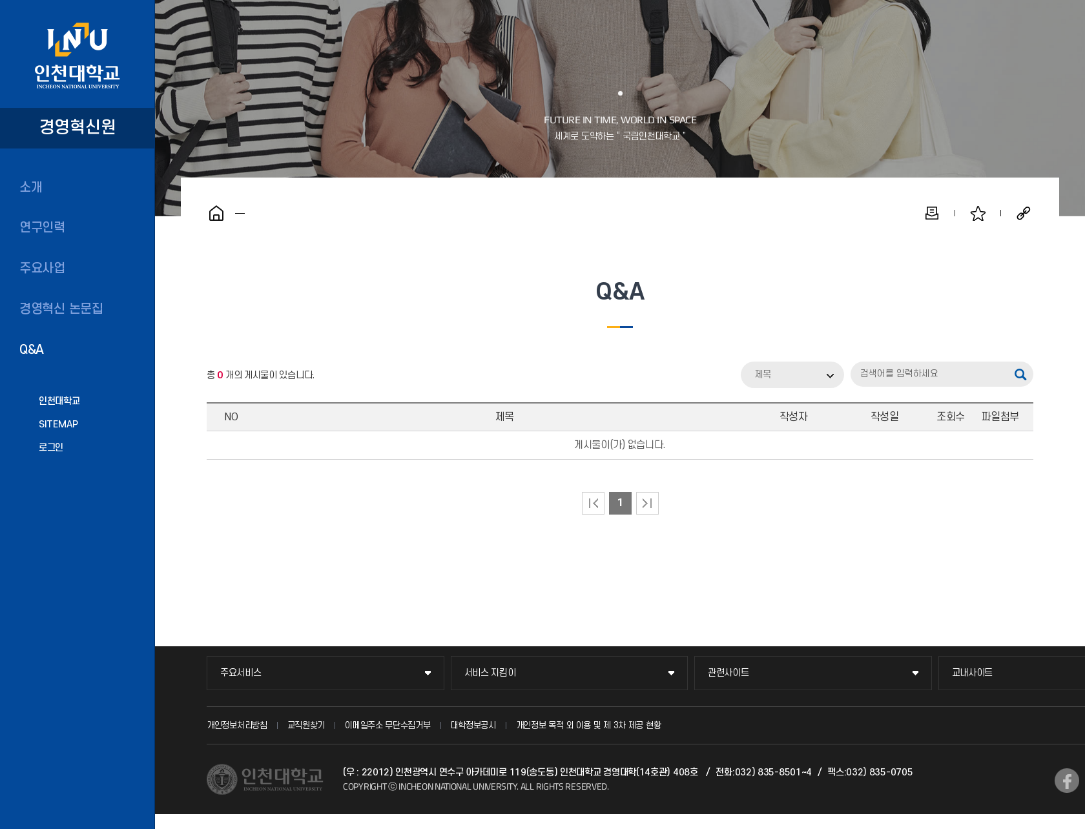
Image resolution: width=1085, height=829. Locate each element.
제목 (762, 374)
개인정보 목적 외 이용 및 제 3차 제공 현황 (588, 725)
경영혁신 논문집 (61, 309)
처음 (593, 503)
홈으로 (216, 213)
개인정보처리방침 (237, 725)
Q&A (31, 350)
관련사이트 (728, 673)
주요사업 (42, 268)
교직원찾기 (306, 725)
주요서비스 (241, 673)
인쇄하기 (932, 213)
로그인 (51, 447)
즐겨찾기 (978, 213)
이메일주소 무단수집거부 (387, 725)
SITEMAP (58, 424)
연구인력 (42, 228)
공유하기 (1024, 213)
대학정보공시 (473, 725)
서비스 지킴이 (490, 673)
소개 (30, 188)
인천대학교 (59, 401)
